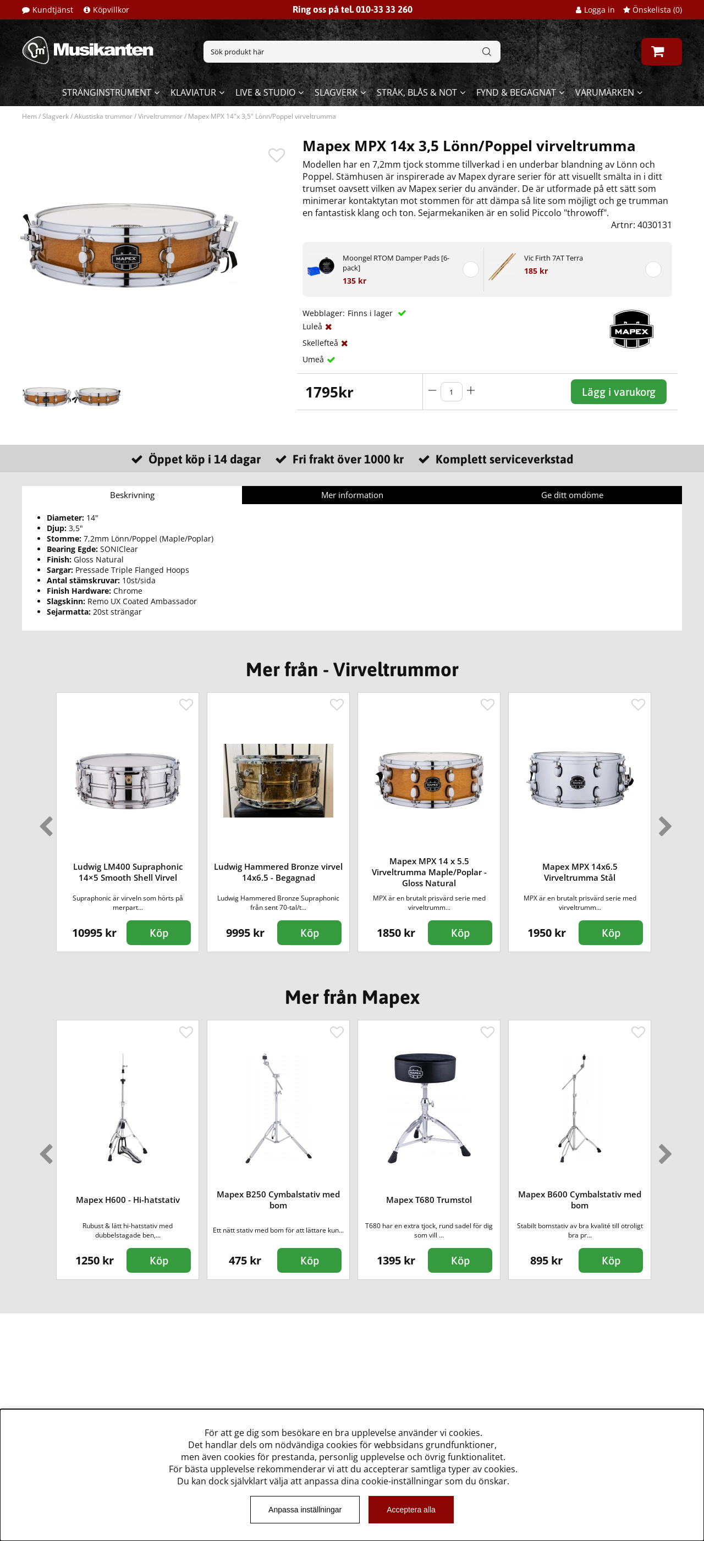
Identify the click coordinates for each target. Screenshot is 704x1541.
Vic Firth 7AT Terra (553, 258)
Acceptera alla (411, 1509)
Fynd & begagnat (516, 92)
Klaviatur (193, 92)
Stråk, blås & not (417, 92)
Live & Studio (265, 92)
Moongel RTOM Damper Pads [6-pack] (396, 263)
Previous (43, 821)
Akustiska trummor (103, 116)
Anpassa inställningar (305, 1509)
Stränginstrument (106, 92)
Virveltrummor (160, 116)
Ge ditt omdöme (572, 494)
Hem (29, 116)
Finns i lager (371, 313)
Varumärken (604, 92)
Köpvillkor (111, 9)
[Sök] (352, 52)
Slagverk (336, 92)
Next (663, 821)
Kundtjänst (52, 9)
